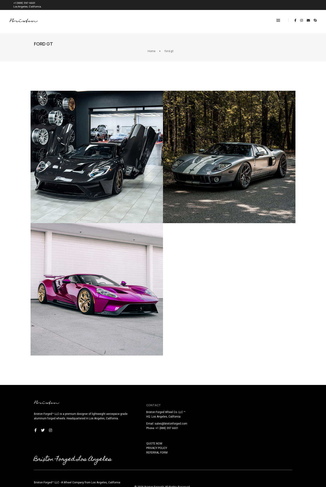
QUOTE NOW (174, 436)
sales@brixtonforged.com (191, 416)
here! (60, 484)
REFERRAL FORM (177, 445)
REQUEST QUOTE (301, 3)
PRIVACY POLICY (176, 440)
